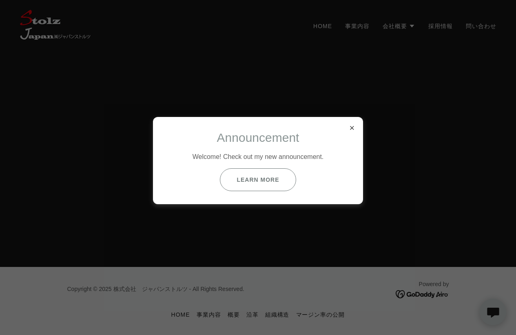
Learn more (258, 179)
